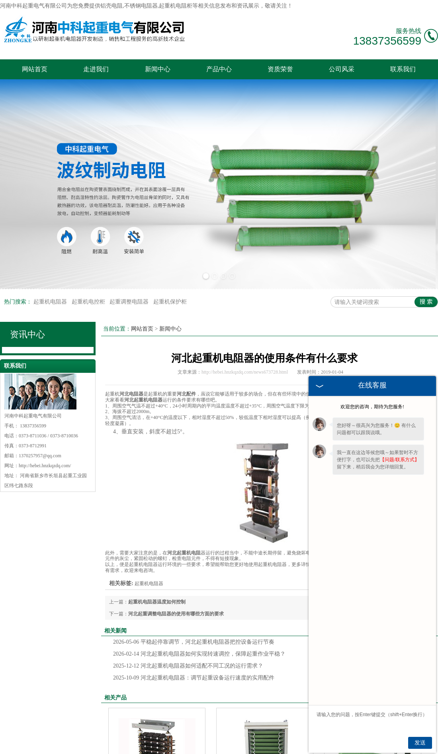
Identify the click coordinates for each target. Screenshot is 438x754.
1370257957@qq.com (40, 455)
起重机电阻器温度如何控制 (157, 602)
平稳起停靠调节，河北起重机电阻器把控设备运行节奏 (193, 642)
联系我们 (403, 69)
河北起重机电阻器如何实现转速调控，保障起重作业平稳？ (199, 654)
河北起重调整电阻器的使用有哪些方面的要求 (176, 614)
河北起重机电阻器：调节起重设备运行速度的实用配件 (193, 678)
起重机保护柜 (170, 302)
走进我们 (96, 69)
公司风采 (341, 69)
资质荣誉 (280, 69)
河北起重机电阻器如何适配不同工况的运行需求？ (188, 666)
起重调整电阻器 (130, 302)
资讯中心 (27, 334)
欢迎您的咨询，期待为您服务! (372, 406)
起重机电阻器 (50, 302)
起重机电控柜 (89, 302)
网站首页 (34, 69)
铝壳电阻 (111, 6)
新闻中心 (157, 69)
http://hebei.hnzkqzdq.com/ (45, 465)
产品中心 (219, 69)
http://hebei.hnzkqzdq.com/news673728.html (244, 372)
